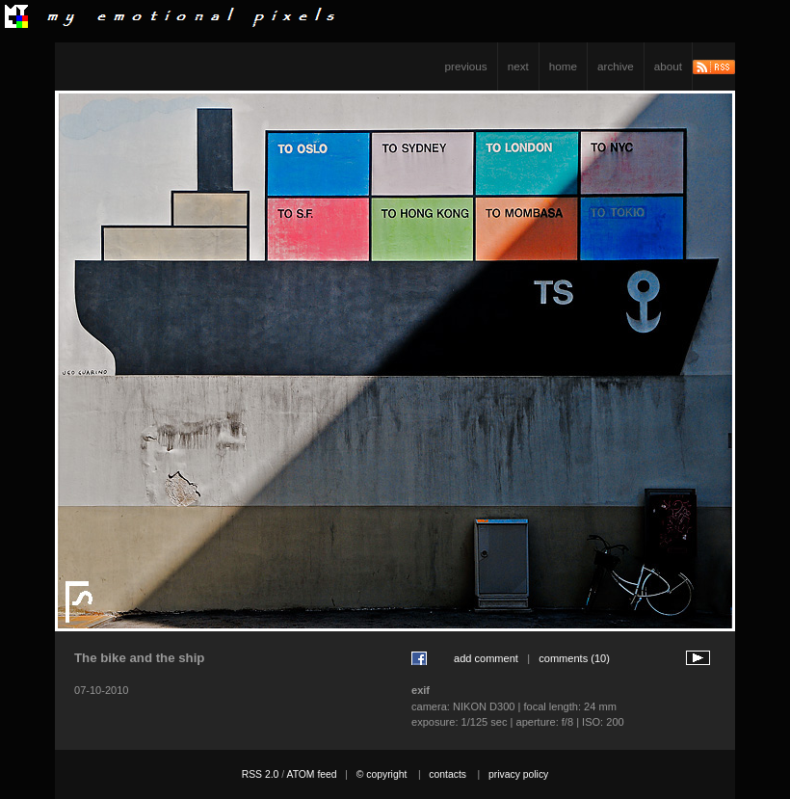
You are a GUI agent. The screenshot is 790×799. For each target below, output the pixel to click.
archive (615, 66)
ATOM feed (311, 774)
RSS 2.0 (260, 774)
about (668, 66)
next (518, 66)
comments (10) (574, 658)
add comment (486, 658)
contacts (447, 774)
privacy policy (518, 774)
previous (466, 66)
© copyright (382, 774)
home (563, 66)
